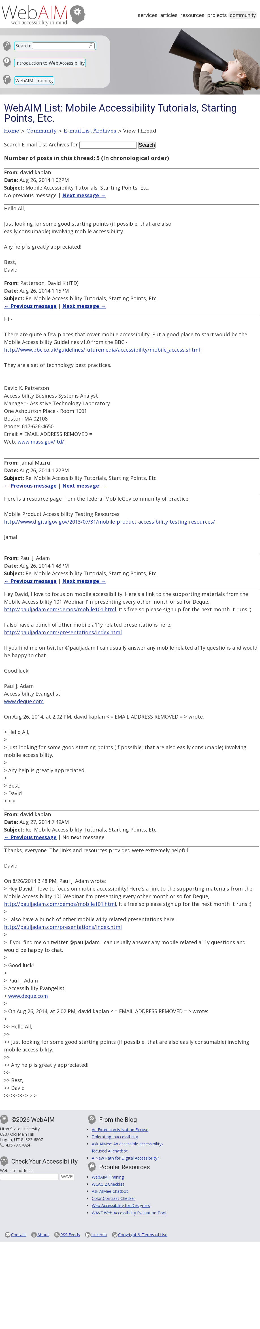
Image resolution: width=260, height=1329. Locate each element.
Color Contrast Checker (113, 1198)
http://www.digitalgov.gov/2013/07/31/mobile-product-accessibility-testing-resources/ (109, 521)
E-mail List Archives (90, 130)
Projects (217, 15)
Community (243, 15)
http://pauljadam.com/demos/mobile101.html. (60, 609)
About (43, 1234)
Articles (169, 15)
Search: (23, 46)
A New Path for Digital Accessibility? (125, 1158)
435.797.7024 (18, 1145)
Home (12, 130)
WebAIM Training (34, 80)
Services (147, 15)
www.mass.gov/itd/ (41, 441)
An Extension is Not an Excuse (120, 1129)
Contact (18, 1234)
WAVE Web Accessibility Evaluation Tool (129, 1212)
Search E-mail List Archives (36, 144)
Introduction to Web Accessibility (50, 63)
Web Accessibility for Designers (121, 1205)
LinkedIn (99, 1234)
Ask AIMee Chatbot (110, 1191)
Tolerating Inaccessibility (115, 1136)
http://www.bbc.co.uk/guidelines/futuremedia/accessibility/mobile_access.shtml (102, 349)
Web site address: (16, 1170)
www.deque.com (24, 701)
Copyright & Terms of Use (142, 1234)
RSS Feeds (70, 1234)
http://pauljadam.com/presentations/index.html (63, 632)
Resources (192, 15)
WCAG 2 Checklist (108, 1184)
